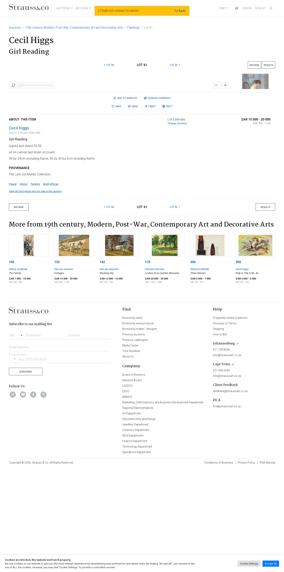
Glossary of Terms (224, 426)
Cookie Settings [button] (249, 563)
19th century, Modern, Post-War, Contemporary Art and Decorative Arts (74, 27)
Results (268, 65)
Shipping (218, 432)
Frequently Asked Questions (230, 421)
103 (11, 365)
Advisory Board (132, 483)
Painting (35, 287)
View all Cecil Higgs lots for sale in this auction (35, 294)
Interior (24, 287)
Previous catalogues (135, 443)
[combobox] (16, 438)
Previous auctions (133, 437)
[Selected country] (13, 462)
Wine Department (132, 539)
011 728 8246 (221, 453)
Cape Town (221, 467)
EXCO (125, 494)
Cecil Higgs (19, 231)
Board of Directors (133, 478)
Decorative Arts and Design (139, 522)
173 (147, 365)
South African (50, 287)
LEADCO (127, 489)
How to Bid (220, 437)
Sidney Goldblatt (18, 372)
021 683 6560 (221, 473)
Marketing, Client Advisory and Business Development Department (162, 505)
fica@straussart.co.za (227, 509)
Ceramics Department (135, 533)
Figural (13, 287)
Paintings (133, 27)
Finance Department (134, 544)
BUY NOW (82, 8)
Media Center (130, 449)
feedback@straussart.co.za (230, 494)
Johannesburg (224, 447)
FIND (222, 8)
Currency (157, 201)
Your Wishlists (131, 454)
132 (57, 365)
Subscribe (25, 475)
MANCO (127, 500)
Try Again (180, 10)
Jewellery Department (135, 528)
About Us (128, 460)
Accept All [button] (271, 563)
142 (102, 365)
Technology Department (137, 550)
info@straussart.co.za (227, 458)
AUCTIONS (63, 8)
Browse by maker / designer (139, 432)
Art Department (131, 516)
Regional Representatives (137, 511)
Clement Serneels (154, 372)
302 (238, 365)
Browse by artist (132, 421)
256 (193, 365)
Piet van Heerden (63, 372)
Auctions (15, 27)
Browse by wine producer (138, 426)
